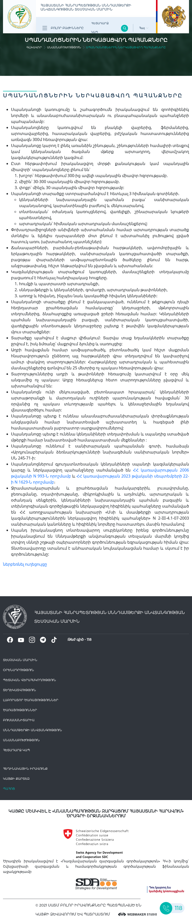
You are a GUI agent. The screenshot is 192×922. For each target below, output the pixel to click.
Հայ (143, 28)
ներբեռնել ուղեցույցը (25, 564)
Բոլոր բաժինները (63, 28)
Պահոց (9, 789)
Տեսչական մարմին (20, 660)
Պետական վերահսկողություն (29, 680)
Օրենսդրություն (18, 670)
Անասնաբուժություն (64, 47)
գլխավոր (34, 47)
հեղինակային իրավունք (25, 769)
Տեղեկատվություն (19, 690)
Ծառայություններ (20, 710)
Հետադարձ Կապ (99, 28)
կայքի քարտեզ (16, 779)
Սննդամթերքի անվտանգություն (32, 730)
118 (89, 639)
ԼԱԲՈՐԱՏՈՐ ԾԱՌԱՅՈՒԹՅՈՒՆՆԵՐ (30, 700)
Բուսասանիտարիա (18, 720)
